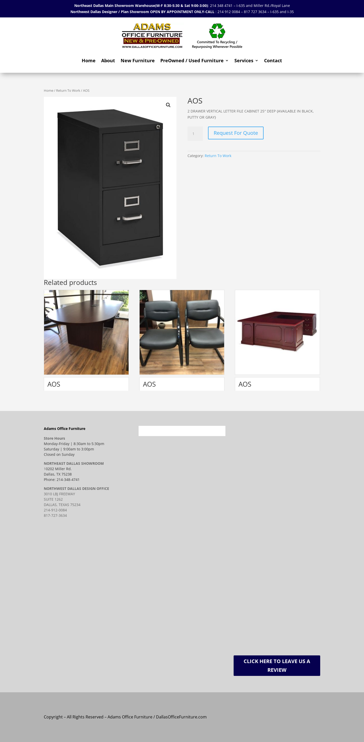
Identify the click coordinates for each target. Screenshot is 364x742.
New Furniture (138, 60)
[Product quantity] (195, 134)
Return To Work (68, 90)
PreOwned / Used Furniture (192, 60)
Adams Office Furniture (64, 428)
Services (243, 60)
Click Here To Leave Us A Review (277, 665)
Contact (273, 60)
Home (89, 60)
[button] (168, 105)
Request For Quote (236, 132)
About (108, 60)
